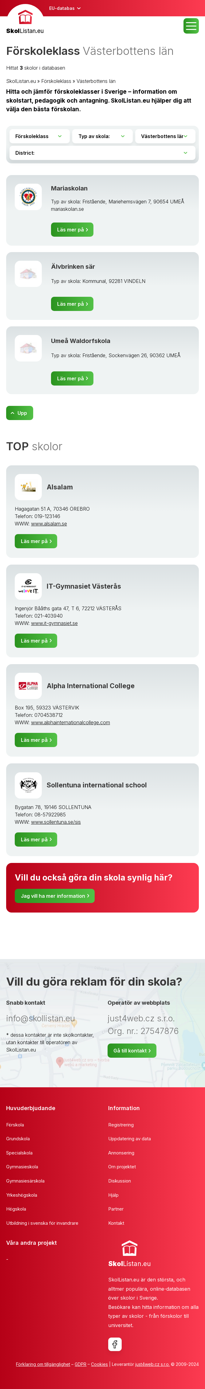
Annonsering (121, 1153)
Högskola (16, 1209)
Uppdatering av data (129, 1139)
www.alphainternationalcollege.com (70, 722)
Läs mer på (70, 230)
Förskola (15, 1125)
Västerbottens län (96, 81)
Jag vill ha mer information (53, 896)
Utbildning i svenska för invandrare (42, 1223)
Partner (116, 1209)
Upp (22, 413)
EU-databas (62, 8)
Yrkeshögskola (21, 1195)
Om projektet (122, 1167)
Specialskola (19, 1153)
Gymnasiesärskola (25, 1181)
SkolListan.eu (21, 81)
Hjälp (113, 1195)
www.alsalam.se (49, 524)
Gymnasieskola (22, 1167)
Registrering (121, 1125)
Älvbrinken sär (73, 266)
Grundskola (18, 1139)
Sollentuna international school (97, 785)
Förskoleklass (56, 81)
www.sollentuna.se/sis (56, 822)
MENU (191, 26)
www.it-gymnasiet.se (54, 623)
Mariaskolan (69, 188)
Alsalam (60, 487)
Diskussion (119, 1181)
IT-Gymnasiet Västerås (84, 586)
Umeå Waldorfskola (80, 341)
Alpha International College (91, 686)
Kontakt (116, 1223)
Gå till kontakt (130, 1051)
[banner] (25, 20)
